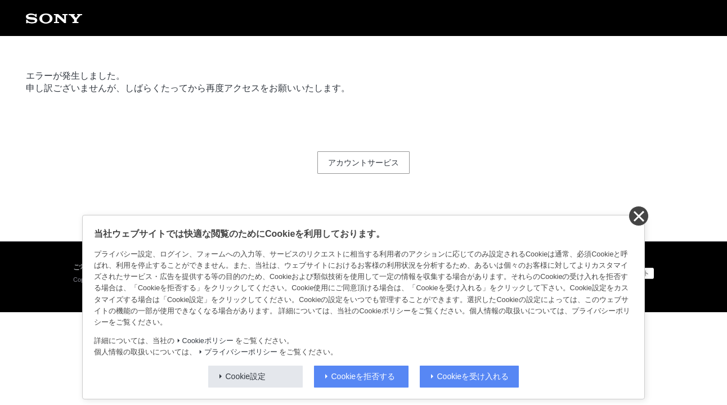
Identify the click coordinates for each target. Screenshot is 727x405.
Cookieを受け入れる (473, 376)
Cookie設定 (246, 376)
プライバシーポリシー (240, 352)
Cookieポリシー (208, 341)
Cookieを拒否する (363, 376)
